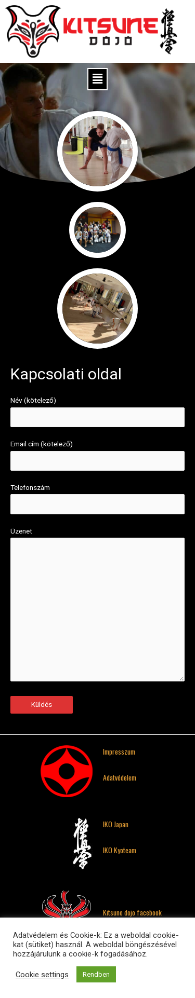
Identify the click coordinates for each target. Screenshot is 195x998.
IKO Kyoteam (119, 850)
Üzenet (97, 606)
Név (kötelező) (97, 411)
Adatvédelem (119, 777)
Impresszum (119, 751)
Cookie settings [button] (42, 974)
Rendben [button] (96, 974)
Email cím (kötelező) (97, 455)
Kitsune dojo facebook (132, 912)
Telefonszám (97, 498)
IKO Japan (115, 824)
